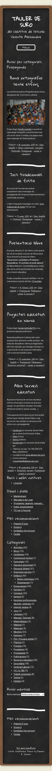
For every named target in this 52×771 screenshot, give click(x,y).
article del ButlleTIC (27, 328)
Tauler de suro (26, 22)
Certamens (19, 554)
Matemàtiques (21, 621)
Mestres (18, 632)
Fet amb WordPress (26, 748)
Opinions (18, 635)
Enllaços (18, 575)
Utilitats (17, 681)
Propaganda (26, 151)
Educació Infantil (22, 568)
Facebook (17, 430)
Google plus (18, 443)
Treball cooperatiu (22, 674)
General (17, 596)
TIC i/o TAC (19, 670)
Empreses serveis (25, 470)
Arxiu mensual (14, 694)
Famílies (18, 589)
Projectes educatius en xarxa (26, 317)
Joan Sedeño (39, 216)
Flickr (15, 437)
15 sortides (37, 281)
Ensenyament (20, 586)
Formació (18, 593)
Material (17, 219)
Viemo (16, 440)
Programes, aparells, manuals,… (29, 503)
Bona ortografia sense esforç (26, 81)
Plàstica (17, 642)
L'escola (18, 483)
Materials (15, 151)
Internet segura (21, 607)
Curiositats (19, 561)
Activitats (18, 547)
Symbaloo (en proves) (24, 530)
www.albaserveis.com (35, 455)
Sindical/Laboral (21, 667)
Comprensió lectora (23, 558)
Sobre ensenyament (23, 507)
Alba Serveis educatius (26, 389)
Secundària (19, 663)
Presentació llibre (26, 243)
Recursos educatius (16, 365)
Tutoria (17, 677)
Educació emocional (23, 565)
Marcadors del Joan (23, 500)
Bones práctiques (26, 148)
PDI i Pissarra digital (24, 639)
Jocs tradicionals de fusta (26, 178)
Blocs (16, 551)
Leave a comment (26, 294)
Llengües (39, 148)
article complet (25, 129)
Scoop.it (17, 527)
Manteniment (20, 496)
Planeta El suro (21, 523)
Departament (23, 582)
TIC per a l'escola (22, 510)
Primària (18, 646)
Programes (19, 649)
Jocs (16, 611)
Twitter (17, 534)
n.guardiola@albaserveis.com (26, 461)
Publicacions (36, 291)
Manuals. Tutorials (22, 618)
